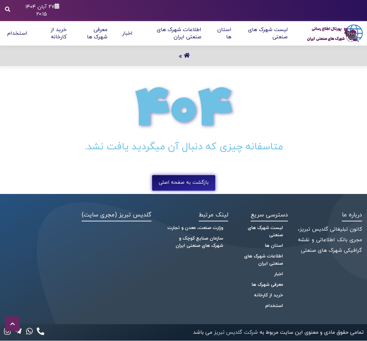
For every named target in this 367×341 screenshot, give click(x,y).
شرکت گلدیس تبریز (235, 332)
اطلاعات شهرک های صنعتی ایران (179, 33)
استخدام (17, 33)
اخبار (127, 33)
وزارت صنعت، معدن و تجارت (195, 228)
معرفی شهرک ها (97, 33)
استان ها (274, 246)
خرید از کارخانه (58, 33)
